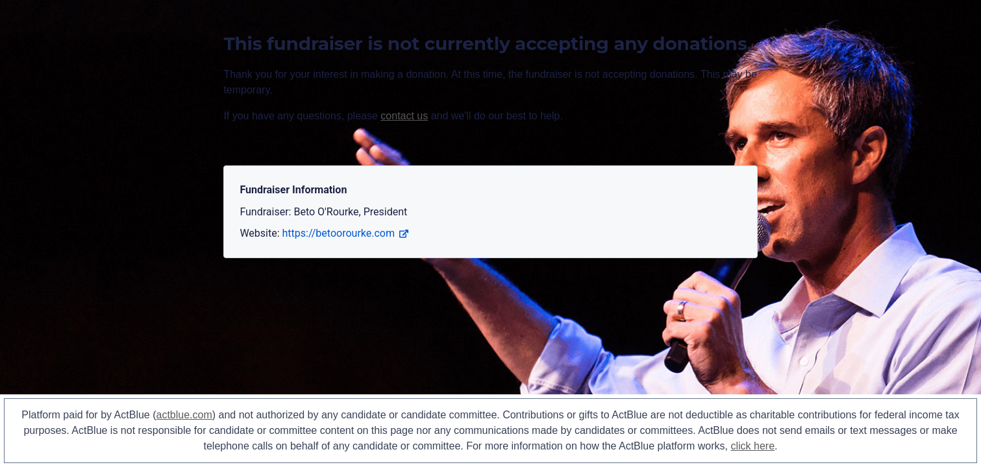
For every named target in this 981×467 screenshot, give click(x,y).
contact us (404, 115)
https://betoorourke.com (345, 233)
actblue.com (184, 414)
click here (752, 445)
